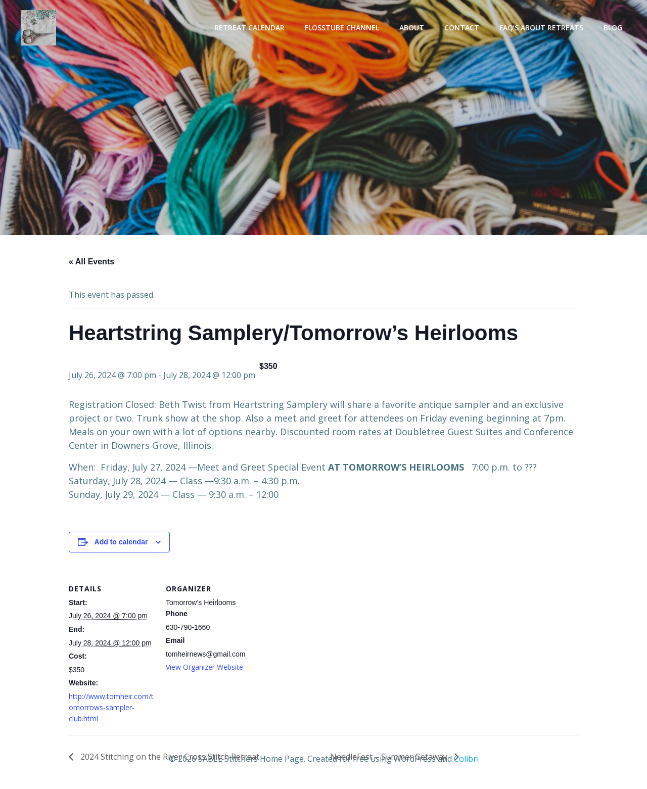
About (414, 28)
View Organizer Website (204, 669)
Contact (464, 28)
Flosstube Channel (344, 28)
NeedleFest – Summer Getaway (389, 758)
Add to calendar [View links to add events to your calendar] (121, 544)
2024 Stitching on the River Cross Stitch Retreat (168, 758)
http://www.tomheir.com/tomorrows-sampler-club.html (111, 709)
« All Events (91, 264)
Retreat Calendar (252, 28)
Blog (615, 28)
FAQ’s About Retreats (544, 28)
